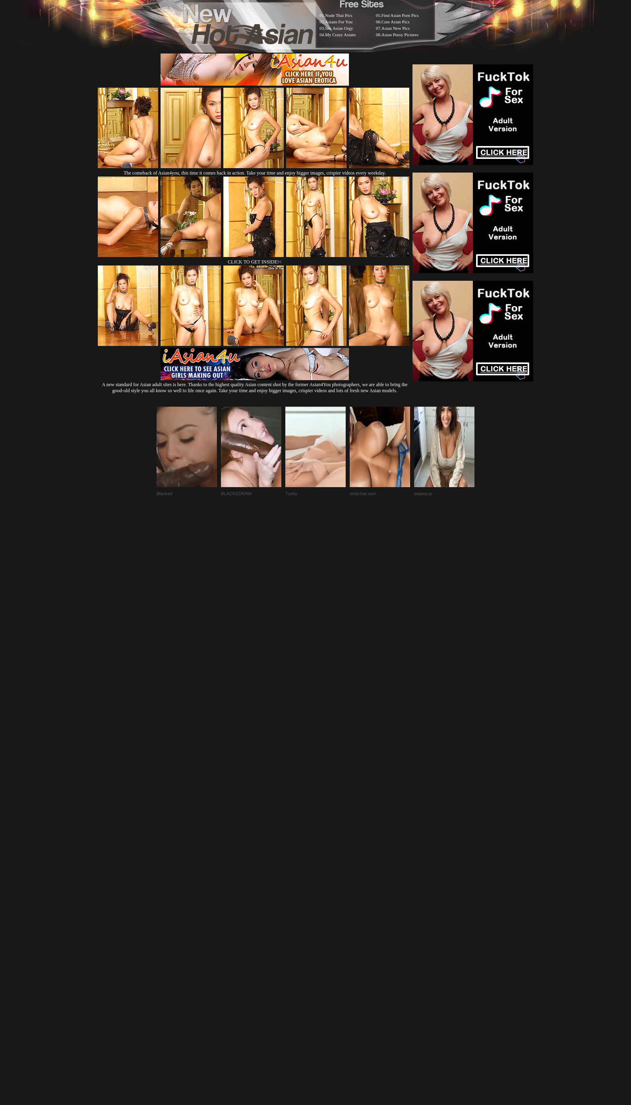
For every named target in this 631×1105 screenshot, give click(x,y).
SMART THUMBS (329, 903)
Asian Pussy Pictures (400, 34)
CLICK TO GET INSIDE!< (255, 262)
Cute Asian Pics (395, 21)
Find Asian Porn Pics (400, 15)
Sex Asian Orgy (339, 28)
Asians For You (339, 21)
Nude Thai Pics (339, 15)
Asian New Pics (395, 28)
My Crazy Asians (340, 34)
